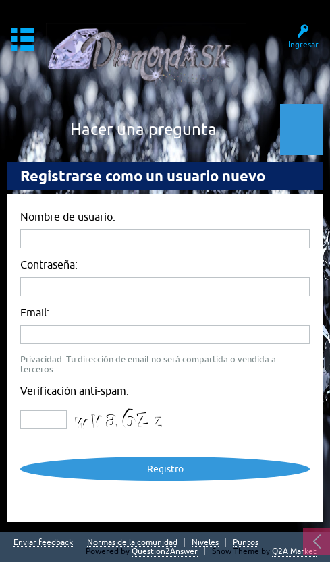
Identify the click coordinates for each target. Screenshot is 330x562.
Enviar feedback (43, 542)
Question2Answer (165, 551)
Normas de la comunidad (132, 542)
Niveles (205, 542)
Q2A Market (294, 551)
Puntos (245, 542)
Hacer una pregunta (143, 129)
